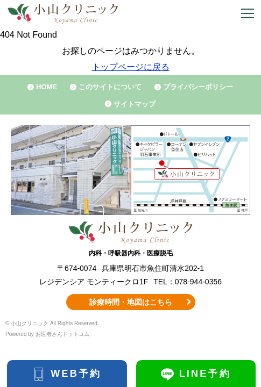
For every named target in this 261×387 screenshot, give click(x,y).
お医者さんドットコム (62, 334)
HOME (46, 87)
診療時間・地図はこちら (130, 302)
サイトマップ (135, 104)
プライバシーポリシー (198, 87)
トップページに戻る (131, 66)
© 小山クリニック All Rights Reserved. (52, 323)
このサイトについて (110, 87)
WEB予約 (76, 373)
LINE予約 (205, 373)
